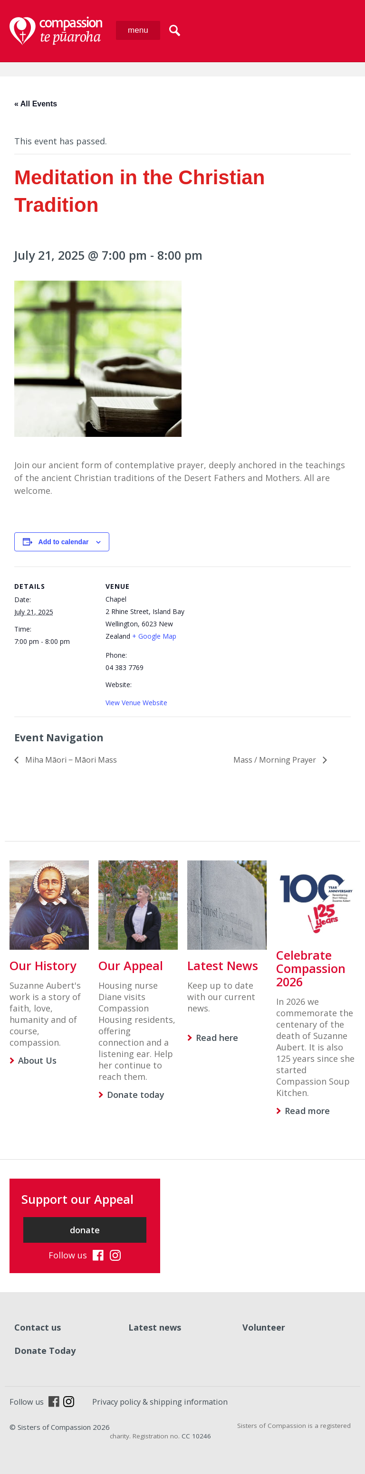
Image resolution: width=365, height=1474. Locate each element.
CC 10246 (196, 1436)
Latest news (154, 1327)
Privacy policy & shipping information (160, 1402)
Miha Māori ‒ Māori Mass (70, 760)
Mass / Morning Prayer (275, 760)
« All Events (35, 104)
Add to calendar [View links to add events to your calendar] (63, 542)
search (174, 30)
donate (85, 1230)
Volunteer (263, 1327)
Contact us (37, 1327)
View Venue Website (136, 702)
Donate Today (45, 1350)
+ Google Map (154, 636)
